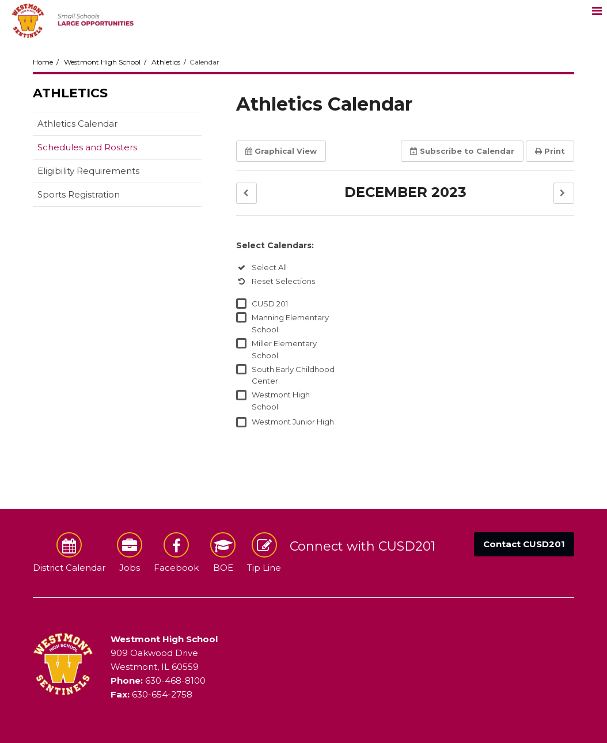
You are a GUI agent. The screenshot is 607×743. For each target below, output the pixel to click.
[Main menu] (596, 10)
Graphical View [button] (281, 151)
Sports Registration (78, 194)
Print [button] (550, 151)
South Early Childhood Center (293, 375)
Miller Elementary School (284, 349)
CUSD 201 (270, 303)
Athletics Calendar (77, 123)
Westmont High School (102, 62)
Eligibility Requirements (88, 170)
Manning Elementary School (290, 323)
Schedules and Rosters (87, 147)
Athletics (165, 62)
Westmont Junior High (293, 421)
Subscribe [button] (462, 151)
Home (43, 62)
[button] (246, 193)
